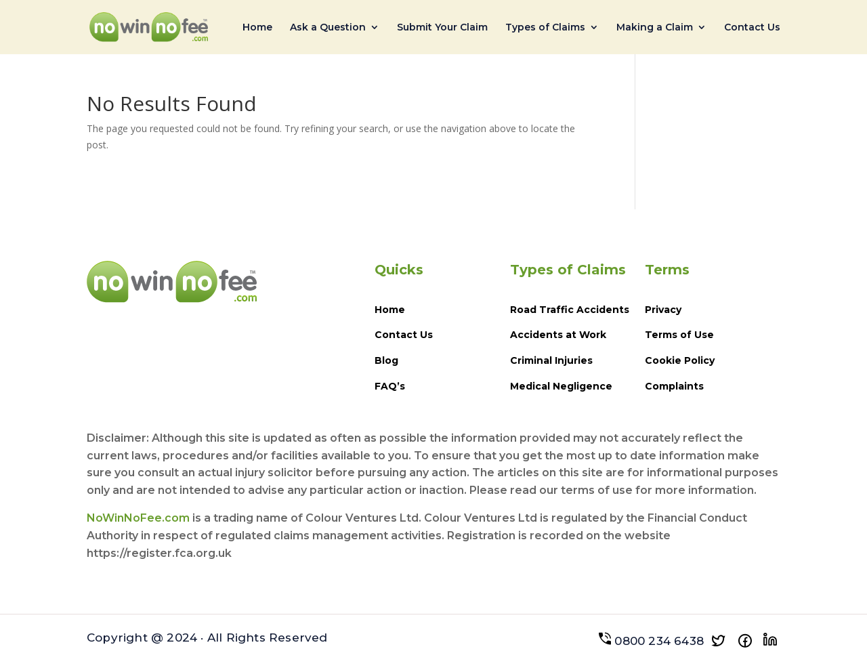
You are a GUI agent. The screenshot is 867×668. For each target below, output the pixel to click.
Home (257, 27)
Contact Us (752, 27)
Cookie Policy (680, 360)
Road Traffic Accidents (569, 310)
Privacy (663, 310)
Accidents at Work (558, 335)
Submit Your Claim (442, 27)
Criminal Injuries (551, 360)
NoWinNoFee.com (138, 518)
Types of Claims (545, 27)
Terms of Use (679, 335)
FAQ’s (390, 386)
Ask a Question (328, 27)
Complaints (674, 386)
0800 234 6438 (651, 641)
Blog (386, 360)
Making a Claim (654, 27)
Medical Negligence (561, 386)
